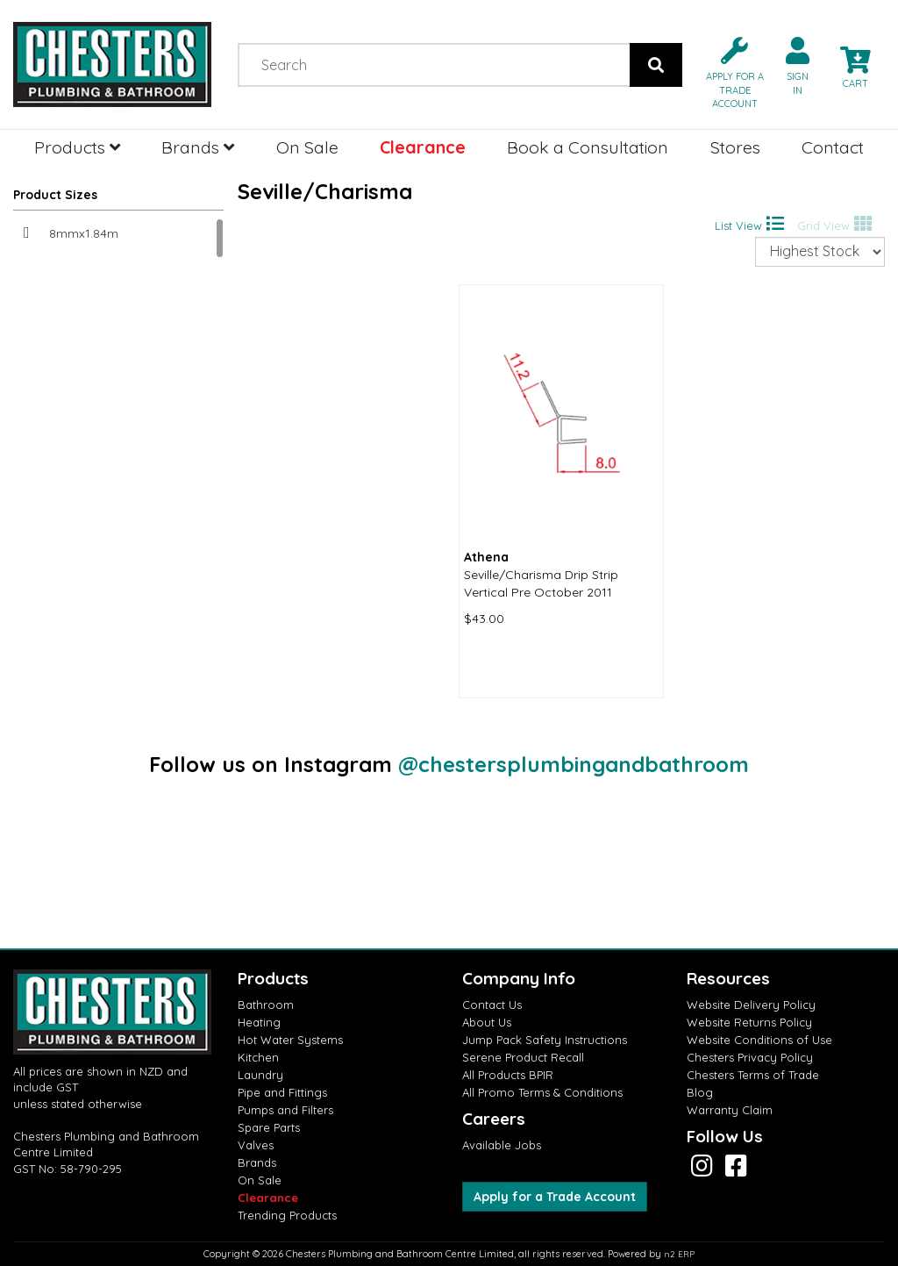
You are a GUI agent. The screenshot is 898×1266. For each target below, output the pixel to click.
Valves (256, 1145)
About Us (486, 1022)
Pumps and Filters (285, 1110)
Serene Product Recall (523, 1057)
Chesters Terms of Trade (753, 1075)
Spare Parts (269, 1127)
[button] (728, 71)
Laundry (260, 1075)
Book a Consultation (587, 147)
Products (77, 147)
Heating (259, 1022)
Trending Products (287, 1215)
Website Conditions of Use (759, 1040)
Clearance (423, 147)
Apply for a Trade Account (555, 1197)
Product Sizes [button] (55, 195)
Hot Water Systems (290, 1040)
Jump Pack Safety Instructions (544, 1040)
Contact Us (492, 1005)
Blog (700, 1092)
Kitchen (258, 1057)
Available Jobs (501, 1145)
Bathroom (266, 1005)
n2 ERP (679, 1254)
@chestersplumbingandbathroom (573, 764)
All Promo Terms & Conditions (542, 1092)
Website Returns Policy (749, 1022)
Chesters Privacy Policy (750, 1057)
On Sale (307, 147)
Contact (833, 147)
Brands (197, 147)
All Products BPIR (507, 1075)
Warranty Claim (730, 1110)
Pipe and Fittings (282, 1092)
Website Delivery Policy (751, 1005)
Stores (735, 147)
